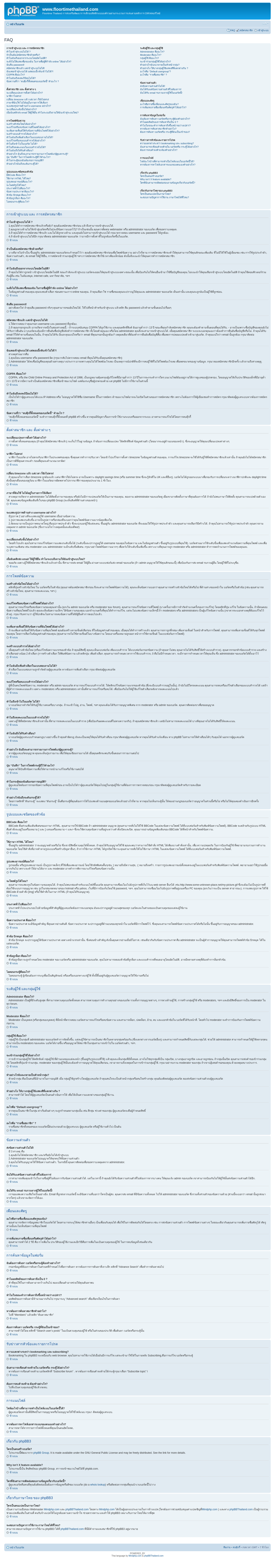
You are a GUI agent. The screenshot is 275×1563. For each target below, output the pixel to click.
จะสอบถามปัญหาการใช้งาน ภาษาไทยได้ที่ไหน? (164, 197)
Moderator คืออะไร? (150, 55)
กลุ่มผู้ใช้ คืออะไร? (149, 58)
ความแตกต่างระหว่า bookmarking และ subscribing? (167, 143)
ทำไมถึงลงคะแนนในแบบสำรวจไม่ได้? (26, 147)
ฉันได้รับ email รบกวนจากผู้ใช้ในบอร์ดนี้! (161, 92)
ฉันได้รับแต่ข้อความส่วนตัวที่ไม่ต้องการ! (160, 89)
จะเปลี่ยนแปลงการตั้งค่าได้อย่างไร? (24, 92)
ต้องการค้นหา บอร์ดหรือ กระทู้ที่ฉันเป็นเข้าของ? (165, 132)
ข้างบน (14, 240)
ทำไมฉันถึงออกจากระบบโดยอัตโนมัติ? (26, 58)
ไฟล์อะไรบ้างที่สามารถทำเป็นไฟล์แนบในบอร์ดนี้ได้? (167, 161)
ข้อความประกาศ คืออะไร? (20, 191)
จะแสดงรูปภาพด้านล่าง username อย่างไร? (28, 106)
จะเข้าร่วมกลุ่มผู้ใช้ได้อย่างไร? (155, 61)
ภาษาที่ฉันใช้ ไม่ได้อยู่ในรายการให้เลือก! (27, 102)
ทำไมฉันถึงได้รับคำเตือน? (19, 150)
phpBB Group (41, 1452)
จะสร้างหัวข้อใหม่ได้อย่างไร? (21, 124)
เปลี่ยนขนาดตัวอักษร (265, 23)
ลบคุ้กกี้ (236, 1547)
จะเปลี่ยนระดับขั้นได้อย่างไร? (21, 109)
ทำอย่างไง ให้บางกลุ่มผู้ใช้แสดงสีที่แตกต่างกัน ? (164, 68)
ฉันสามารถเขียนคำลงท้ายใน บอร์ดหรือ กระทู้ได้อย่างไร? (169, 146)
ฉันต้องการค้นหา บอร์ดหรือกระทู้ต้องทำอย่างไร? (165, 119)
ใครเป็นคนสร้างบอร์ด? (151, 176)
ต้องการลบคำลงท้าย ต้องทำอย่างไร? (158, 150)
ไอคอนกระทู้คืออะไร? (17, 201)
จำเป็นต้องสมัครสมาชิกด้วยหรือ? (23, 55)
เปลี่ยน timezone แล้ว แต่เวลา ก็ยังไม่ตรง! (27, 99)
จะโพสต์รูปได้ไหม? (16, 185)
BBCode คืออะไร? (16, 175)
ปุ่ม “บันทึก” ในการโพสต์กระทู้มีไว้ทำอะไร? (28, 157)
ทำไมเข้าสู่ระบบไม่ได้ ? (18, 51)
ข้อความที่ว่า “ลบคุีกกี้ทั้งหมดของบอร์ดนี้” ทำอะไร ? (32, 81)
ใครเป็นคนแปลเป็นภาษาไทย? (155, 194)
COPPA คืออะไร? (15, 74)
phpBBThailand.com (77, 1509)
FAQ (232, 30)
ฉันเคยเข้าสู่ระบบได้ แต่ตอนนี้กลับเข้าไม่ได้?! (29, 71)
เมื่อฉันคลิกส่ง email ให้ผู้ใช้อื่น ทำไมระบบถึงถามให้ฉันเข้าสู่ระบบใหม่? (42, 112)
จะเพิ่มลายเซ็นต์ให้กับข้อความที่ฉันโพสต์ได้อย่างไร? (33, 130)
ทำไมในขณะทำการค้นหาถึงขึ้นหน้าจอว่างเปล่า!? (165, 125)
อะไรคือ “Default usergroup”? (155, 71)
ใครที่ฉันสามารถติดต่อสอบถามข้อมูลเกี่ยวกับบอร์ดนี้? (167, 182)
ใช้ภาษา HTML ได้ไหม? (18, 178)
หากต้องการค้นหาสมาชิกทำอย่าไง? (158, 128)
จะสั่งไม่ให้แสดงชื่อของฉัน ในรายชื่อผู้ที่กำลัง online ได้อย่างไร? (38, 61)
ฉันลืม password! (15, 64)
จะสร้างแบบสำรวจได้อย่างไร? (21, 134)
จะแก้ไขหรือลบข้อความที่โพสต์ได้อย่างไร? (28, 127)
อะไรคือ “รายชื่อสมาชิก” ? (153, 74)
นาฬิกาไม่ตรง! (13, 96)
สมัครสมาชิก (246, 30)
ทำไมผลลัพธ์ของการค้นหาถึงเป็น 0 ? (159, 122)
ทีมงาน (227, 1547)
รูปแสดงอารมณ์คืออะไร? (19, 181)
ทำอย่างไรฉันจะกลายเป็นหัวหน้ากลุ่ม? (159, 64)
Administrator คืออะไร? (152, 51)
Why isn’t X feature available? (155, 179)
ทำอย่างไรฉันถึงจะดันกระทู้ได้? (22, 163)
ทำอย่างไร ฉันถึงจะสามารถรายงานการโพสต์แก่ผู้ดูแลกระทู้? (37, 154)
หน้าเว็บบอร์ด (17, 24)
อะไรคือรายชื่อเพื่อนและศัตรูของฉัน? (159, 104)
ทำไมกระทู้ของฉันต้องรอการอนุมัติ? (25, 160)
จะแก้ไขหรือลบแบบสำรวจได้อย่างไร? (25, 140)
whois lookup (97, 1484)
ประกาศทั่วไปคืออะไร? (18, 188)
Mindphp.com (52, 1509)
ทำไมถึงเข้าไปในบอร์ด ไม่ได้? (21, 143)
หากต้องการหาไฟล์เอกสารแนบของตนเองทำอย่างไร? (167, 164)
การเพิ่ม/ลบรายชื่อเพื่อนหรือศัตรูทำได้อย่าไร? (163, 107)
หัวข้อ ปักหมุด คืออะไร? (18, 195)
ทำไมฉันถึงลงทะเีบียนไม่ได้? (21, 78)
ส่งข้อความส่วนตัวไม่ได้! (152, 86)
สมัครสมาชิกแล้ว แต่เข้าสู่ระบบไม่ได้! (25, 68)
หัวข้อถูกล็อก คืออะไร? (18, 198)
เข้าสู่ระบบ (263, 30)
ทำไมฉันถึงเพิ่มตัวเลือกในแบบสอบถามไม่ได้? (29, 137)
